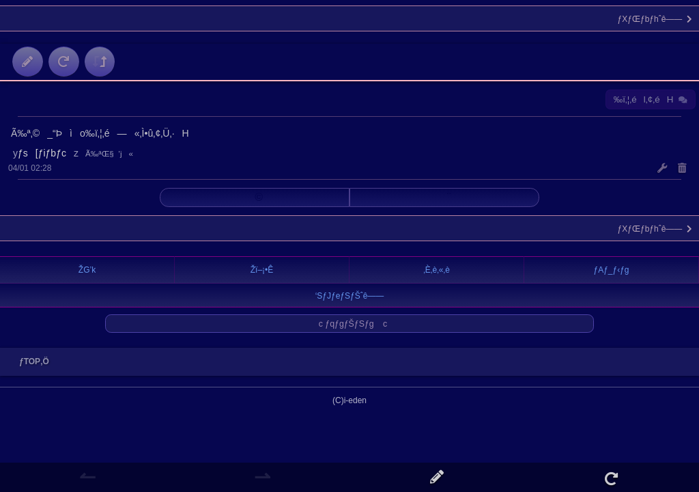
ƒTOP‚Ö (30, 361)
